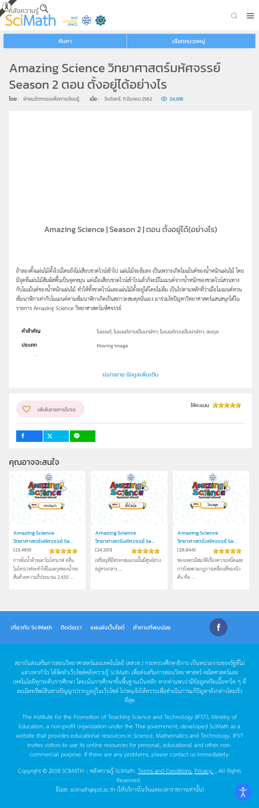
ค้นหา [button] (65, 41)
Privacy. (203, 770)
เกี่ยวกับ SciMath (31, 627)
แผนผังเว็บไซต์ (107, 627)
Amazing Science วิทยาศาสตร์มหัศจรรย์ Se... (43, 536)
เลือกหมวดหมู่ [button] (188, 41)
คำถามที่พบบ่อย (152, 627)
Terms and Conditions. (165, 770)
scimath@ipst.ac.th (93, 789)
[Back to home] (30, 15)
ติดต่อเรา (71, 627)
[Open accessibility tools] (243, 792)
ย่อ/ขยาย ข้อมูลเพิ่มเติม (131, 374)
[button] (251, 15)
